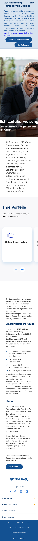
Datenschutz (26, 523)
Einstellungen (23, 45)
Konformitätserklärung (19, 532)
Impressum (11, 523)
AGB (18, 523)
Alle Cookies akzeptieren (19, 40)
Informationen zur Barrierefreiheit (19, 528)
